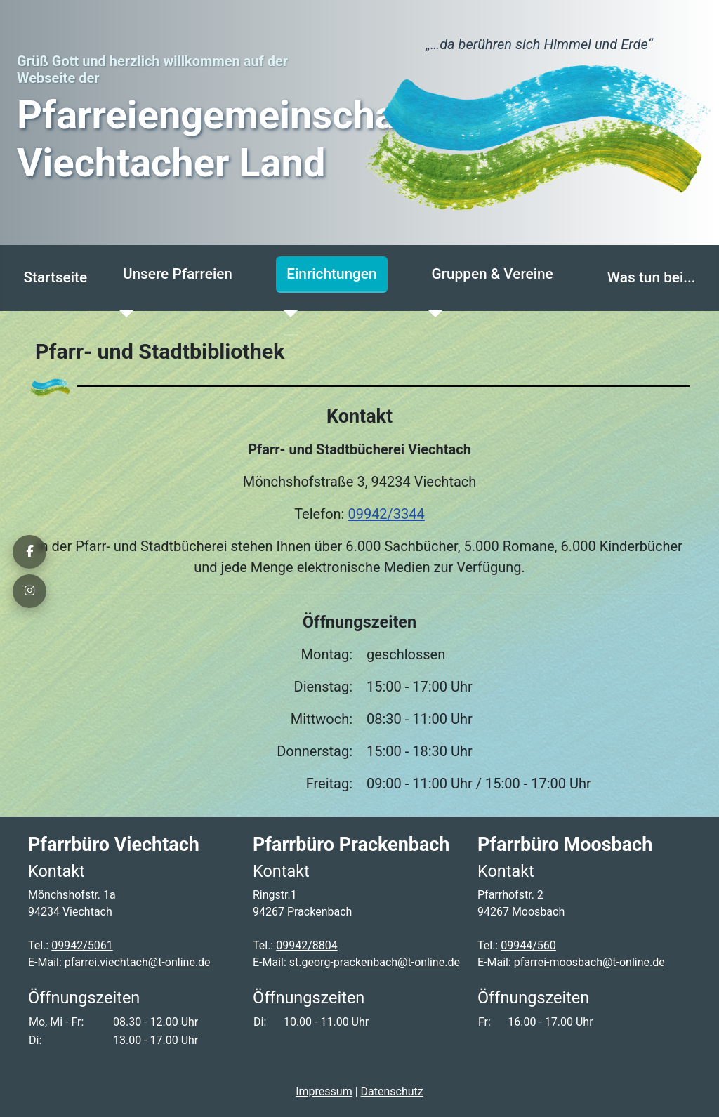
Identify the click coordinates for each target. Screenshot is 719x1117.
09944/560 (528, 945)
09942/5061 (82, 945)
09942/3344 (386, 513)
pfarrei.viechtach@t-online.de (138, 962)
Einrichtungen (331, 273)
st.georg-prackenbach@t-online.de (374, 962)
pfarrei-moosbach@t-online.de (589, 962)
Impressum (324, 1091)
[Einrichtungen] (286, 314)
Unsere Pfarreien (177, 273)
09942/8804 (307, 945)
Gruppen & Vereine (492, 273)
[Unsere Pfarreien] (122, 314)
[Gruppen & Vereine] (431, 314)
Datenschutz (392, 1091)
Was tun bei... (651, 277)
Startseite (55, 277)
